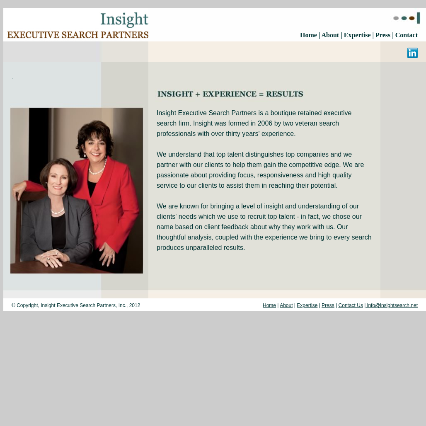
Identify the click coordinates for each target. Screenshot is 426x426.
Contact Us (351, 305)
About (331, 35)
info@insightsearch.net (391, 305)
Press (382, 35)
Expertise (357, 35)
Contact (406, 35)
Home (308, 35)
